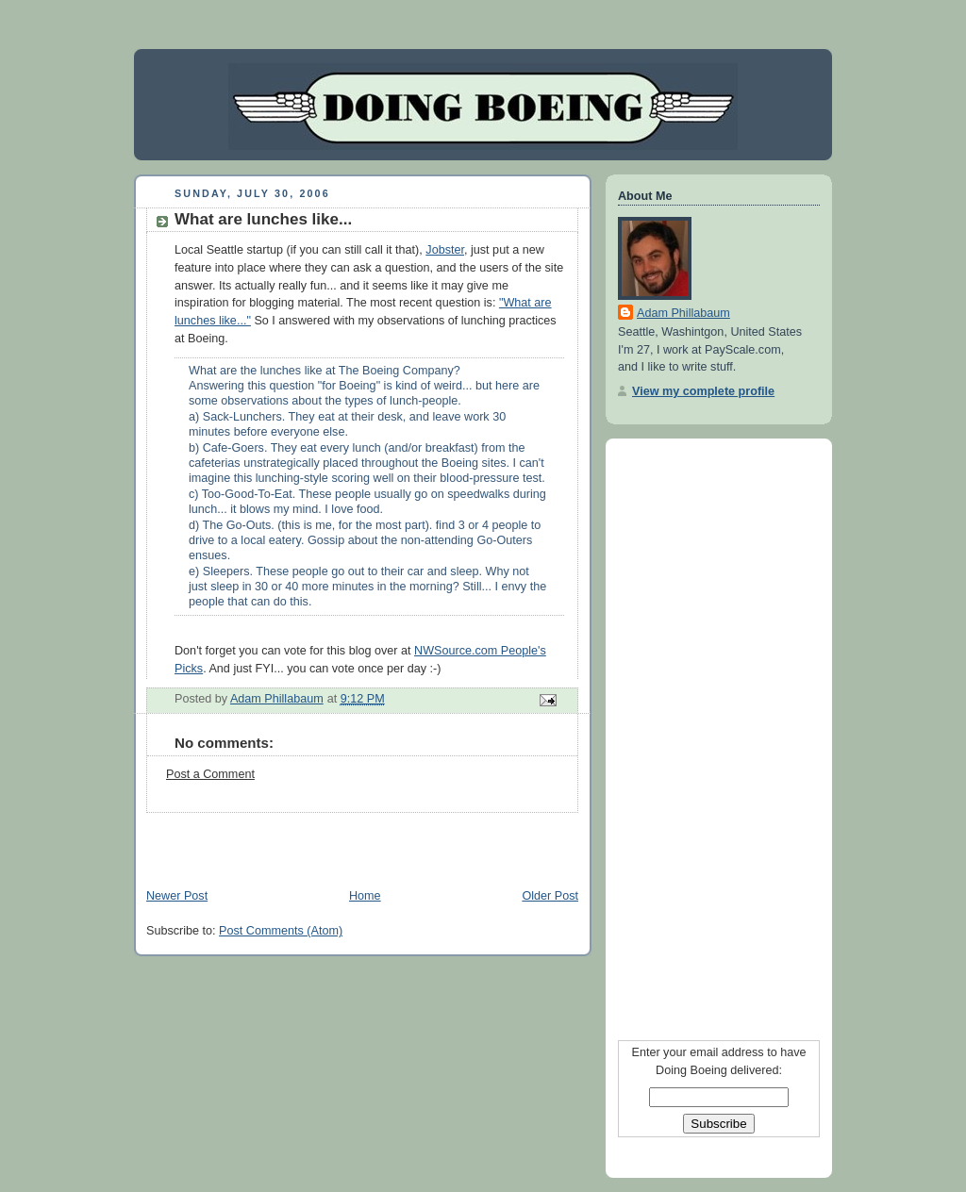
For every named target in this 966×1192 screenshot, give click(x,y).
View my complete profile (703, 391)
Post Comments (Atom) (280, 930)
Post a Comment (210, 774)
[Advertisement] (354, 841)
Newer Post (177, 895)
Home (365, 895)
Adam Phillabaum (683, 313)
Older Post (550, 895)
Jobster (444, 250)
